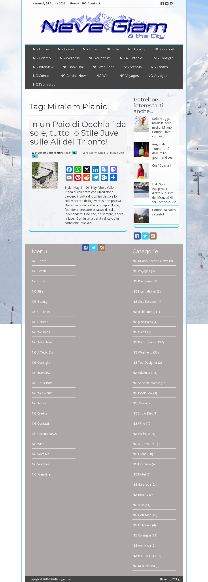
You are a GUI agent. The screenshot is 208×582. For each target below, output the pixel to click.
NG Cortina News (74, 76)
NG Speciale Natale (146, 383)
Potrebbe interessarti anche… (148, 105)
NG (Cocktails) (142, 322)
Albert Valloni (47, 152)
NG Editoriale (141, 525)
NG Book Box (72, 67)
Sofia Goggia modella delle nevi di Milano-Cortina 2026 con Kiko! (162, 127)
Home (74, 3)
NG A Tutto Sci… (132, 58)
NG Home (41, 49)
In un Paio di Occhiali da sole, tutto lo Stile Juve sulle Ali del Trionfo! (78, 132)
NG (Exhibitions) (143, 312)
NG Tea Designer (144, 362)
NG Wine (103, 76)
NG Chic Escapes (144, 301)
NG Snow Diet (142, 413)
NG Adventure (100, 58)
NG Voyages (129, 76)
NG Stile (112, 49)
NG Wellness (69, 58)
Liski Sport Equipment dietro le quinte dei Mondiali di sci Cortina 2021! (164, 193)
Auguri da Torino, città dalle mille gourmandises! (162, 151)
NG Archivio (133, 67)
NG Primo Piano (144, 342)
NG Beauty (136, 49)
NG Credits (159, 67)
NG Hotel (90, 49)
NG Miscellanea (143, 566)
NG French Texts (144, 555)
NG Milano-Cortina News (150, 261)
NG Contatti (91, 3)
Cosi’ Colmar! (161, 165)
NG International (144, 291)
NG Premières (44, 85)
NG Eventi (66, 49)
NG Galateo (42, 58)
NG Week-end (104, 67)
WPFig (176, 579)
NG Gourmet (164, 49)
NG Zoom (139, 403)
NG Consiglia (163, 58)
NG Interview (43, 67)
